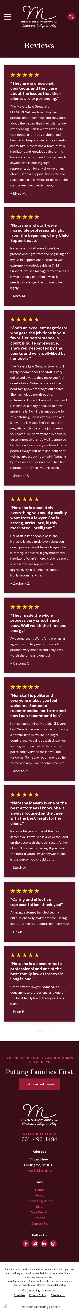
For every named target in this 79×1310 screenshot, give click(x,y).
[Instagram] (53, 1244)
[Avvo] (35, 1244)
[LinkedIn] (44, 1244)
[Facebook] (26, 1244)
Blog (39, 1207)
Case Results (39, 1212)
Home (39, 1190)
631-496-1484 (39, 1139)
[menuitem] (19, 1295)
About (39, 1195)
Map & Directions (39, 1171)
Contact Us (39, 1224)
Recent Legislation (39, 1201)
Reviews (39, 1218)
